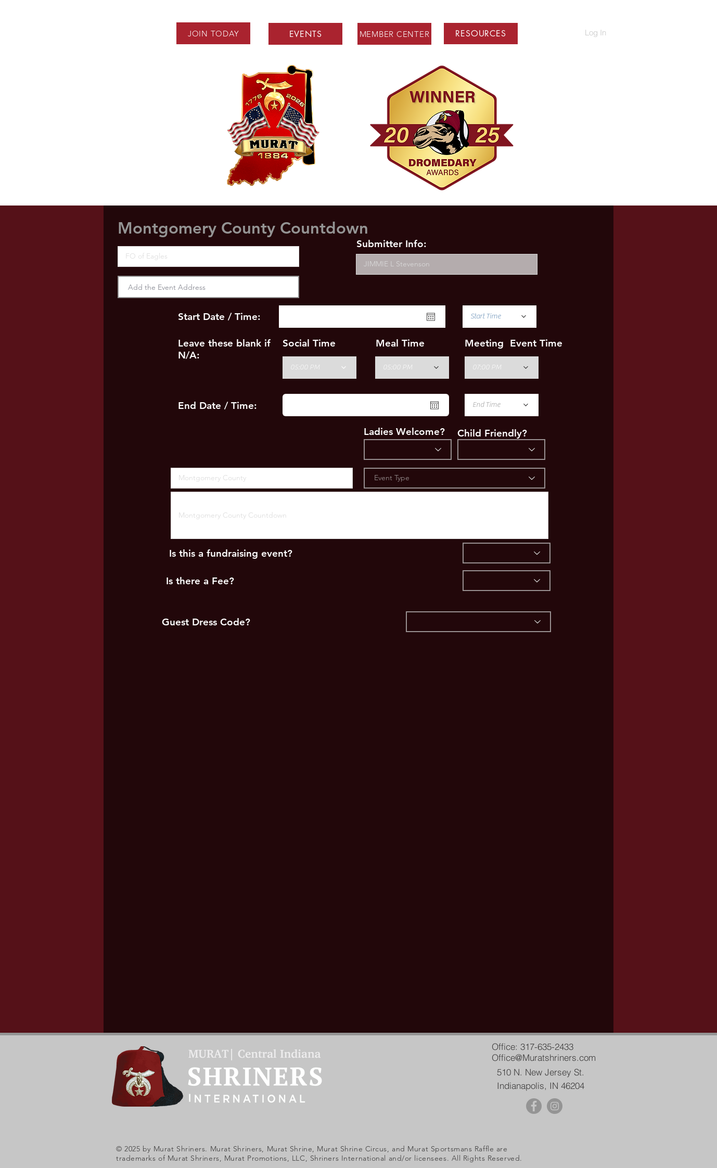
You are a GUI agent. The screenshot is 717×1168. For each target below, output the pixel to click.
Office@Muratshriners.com (544, 1057)
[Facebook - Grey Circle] (534, 1106)
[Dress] (478, 621)
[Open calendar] (431, 317)
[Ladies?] (408, 449)
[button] (480, 33)
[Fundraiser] (506, 553)
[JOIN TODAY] (213, 33)
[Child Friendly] (501, 449)
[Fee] (506, 580)
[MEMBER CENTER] (394, 34)
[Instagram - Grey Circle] (554, 1106)
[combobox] (208, 287)
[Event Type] (454, 478)
